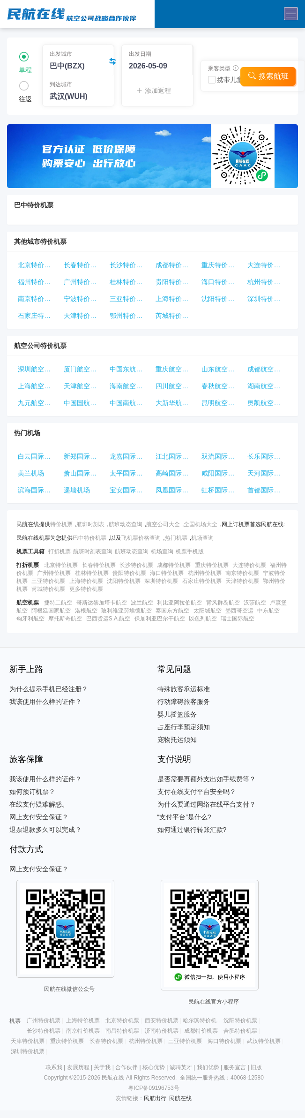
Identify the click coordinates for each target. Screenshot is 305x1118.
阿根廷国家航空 (51, 610)
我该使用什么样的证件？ (45, 701)
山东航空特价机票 (222, 369)
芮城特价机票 (175, 315)
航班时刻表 (90, 524)
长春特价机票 (83, 265)
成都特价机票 (175, 265)
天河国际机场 (267, 473)
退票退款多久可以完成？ (45, 829)
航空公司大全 (163, 524)
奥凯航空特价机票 (268, 403)
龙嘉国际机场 (129, 456)
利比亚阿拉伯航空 (179, 602)
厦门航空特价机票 (85, 369)
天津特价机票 (83, 315)
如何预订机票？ (32, 791)
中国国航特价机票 (85, 403)
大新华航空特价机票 (177, 403)
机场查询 (202, 538)
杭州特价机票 (267, 282)
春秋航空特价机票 (222, 386)
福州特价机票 (37, 282)
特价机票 (61, 524)
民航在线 (180, 1098)
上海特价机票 (175, 298)
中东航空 (268, 610)
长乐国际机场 (267, 456)
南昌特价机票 (122, 1030)
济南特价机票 (162, 1030)
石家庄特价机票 (39, 315)
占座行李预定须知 (183, 727)
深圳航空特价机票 (39, 369)
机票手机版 (190, 551)
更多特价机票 (86, 589)
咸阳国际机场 (221, 473)
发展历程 (78, 1067)
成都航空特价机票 (268, 369)
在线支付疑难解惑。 (38, 804)
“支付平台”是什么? (184, 817)
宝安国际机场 (129, 490)
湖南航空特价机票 (268, 386)
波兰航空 (142, 602)
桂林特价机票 (129, 282)
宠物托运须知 (177, 739)
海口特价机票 (221, 282)
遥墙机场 (77, 490)
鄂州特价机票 (129, 315)
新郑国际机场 (83, 456)
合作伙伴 (126, 1067)
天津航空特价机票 (85, 386)
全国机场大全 (200, 524)
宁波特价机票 (83, 298)
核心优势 (153, 1067)
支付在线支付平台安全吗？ (196, 791)
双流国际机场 (221, 456)
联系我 (53, 1067)
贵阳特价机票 (175, 282)
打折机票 (59, 551)
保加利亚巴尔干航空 (159, 618)
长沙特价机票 (129, 265)
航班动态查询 (125, 524)
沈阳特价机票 (221, 298)
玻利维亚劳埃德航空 (126, 610)
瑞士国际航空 (237, 618)
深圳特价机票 (267, 298)
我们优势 (208, 1067)
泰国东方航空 (172, 610)
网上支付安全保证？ (38, 817)
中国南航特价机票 (131, 403)
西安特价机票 (162, 1020)
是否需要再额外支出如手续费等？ (206, 779)
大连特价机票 (267, 265)
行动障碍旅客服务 (183, 701)
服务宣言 (234, 1067)
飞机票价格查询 (141, 538)
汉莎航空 (255, 602)
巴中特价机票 (89, 538)
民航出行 (155, 1098)
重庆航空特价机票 (177, 369)
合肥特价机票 (240, 1030)
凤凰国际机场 (175, 490)
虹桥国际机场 (221, 490)
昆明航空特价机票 (222, 403)
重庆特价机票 (221, 265)
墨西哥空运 (239, 610)
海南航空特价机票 (131, 386)
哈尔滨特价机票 (202, 1020)
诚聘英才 (181, 1067)
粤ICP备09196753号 (153, 1088)
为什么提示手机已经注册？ (48, 689)
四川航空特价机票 (177, 386)
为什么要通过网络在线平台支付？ (206, 804)
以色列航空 (203, 618)
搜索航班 (268, 75)
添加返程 (153, 90)
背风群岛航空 (223, 602)
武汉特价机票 (264, 1041)
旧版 (256, 1067)
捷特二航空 (58, 602)
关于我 (102, 1067)
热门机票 (176, 538)
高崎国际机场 (175, 473)
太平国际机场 (129, 473)
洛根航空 (86, 610)
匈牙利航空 (30, 618)
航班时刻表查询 (92, 551)
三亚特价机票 (129, 298)
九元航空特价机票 (39, 403)
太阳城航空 (207, 610)
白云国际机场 (37, 456)
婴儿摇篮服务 (177, 714)
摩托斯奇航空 (65, 618)
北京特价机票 (37, 265)
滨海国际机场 (37, 490)
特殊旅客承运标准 (183, 689)
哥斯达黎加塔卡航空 (101, 602)
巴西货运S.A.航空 (108, 618)
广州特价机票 (83, 282)
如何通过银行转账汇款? (192, 829)
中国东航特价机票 (131, 369)
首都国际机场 (267, 490)
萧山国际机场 (83, 473)
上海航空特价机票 (39, 386)
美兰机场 (31, 473)
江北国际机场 (175, 456)
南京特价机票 (37, 298)
